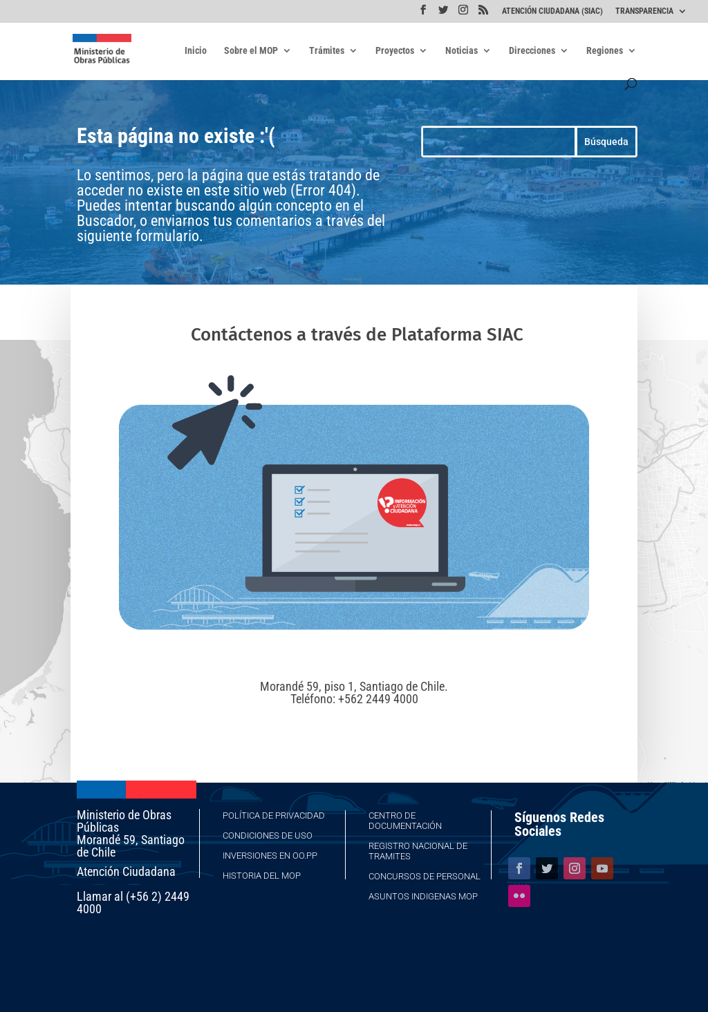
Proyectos (394, 51)
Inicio (196, 51)
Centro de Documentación (405, 820)
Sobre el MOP (251, 51)
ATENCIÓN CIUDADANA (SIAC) (552, 11)
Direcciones (532, 51)
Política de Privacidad (274, 815)
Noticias (461, 51)
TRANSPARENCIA (644, 11)
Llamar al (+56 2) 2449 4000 (133, 902)
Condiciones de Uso (268, 835)
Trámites (326, 51)
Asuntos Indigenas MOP (423, 896)
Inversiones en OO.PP (270, 855)
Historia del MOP (262, 875)
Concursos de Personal (425, 876)
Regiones (604, 51)
